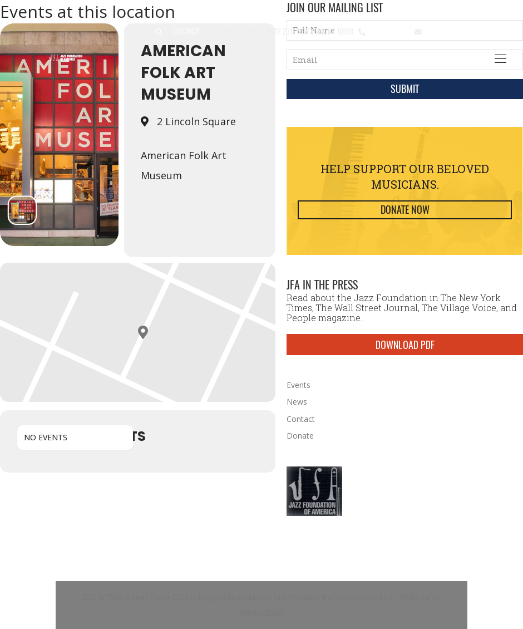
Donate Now (405, 210)
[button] (158, 32)
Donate (300, 435)
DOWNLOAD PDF (405, 344)
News (297, 401)
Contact (186, 31)
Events (298, 385)
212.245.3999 (387, 31)
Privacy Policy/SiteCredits (342, 597)
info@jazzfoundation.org (464, 31)
